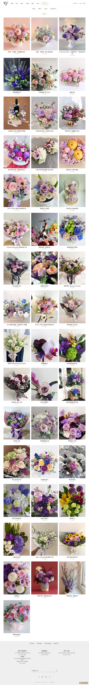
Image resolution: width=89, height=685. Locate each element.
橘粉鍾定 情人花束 (44, 92)
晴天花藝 (6, 4)
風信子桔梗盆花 (16, 518)
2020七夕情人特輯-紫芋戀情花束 (44, 325)
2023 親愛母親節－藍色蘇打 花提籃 (17, 325)
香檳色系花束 (44, 286)
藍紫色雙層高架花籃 (72, 402)
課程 (22, 3)
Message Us (83, 682)
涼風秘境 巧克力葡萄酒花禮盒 (16, 131)
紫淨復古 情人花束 (16, 402)
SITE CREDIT (51, 682)
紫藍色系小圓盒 (44, 208)
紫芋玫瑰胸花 (44, 402)
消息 (37, 3)
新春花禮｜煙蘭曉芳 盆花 (72, 131)
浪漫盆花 (16, 596)
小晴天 (27, 3)
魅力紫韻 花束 (17, 286)
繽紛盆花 (72, 518)
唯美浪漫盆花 (17, 634)
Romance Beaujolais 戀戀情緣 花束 (17, 247)
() (84, 3)
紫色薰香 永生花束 (72, 325)
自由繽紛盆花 (44, 479)
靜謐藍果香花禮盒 (72, 247)
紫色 (44, 14)
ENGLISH (75, 3)
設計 (17, 3)
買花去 (45, 3)
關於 (33, 3)
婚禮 (12, 3)
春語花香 (72, 92)
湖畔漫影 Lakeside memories (72, 286)
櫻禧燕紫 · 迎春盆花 (72, 596)
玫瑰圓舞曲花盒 (44, 441)
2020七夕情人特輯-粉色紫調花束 (16, 208)
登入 (81, 3)
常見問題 (31, 643)
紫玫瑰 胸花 (72, 479)
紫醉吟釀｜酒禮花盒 (44, 247)
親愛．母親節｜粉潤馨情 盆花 (16, 52)
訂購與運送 (39, 643)
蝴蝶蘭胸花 (44, 363)
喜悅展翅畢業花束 (72, 363)
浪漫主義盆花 (44, 518)
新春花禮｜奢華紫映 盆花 (44, 596)
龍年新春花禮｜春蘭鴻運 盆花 (16, 170)
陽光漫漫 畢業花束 (72, 557)
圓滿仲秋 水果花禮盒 (72, 170)
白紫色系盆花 (17, 557)
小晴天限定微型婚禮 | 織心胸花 (44, 170)
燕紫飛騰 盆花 (17, 92)
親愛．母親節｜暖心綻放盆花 (44, 52)
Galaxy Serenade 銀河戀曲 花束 (44, 557)
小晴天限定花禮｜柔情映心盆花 (44, 131)
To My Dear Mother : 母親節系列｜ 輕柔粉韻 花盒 (72, 52)
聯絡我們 (56, 643)
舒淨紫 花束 (16, 441)
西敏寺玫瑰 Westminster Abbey (17, 363)
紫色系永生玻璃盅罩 (72, 208)
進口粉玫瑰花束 (16, 479)
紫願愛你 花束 (72, 441)
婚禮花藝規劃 (47, 643)
